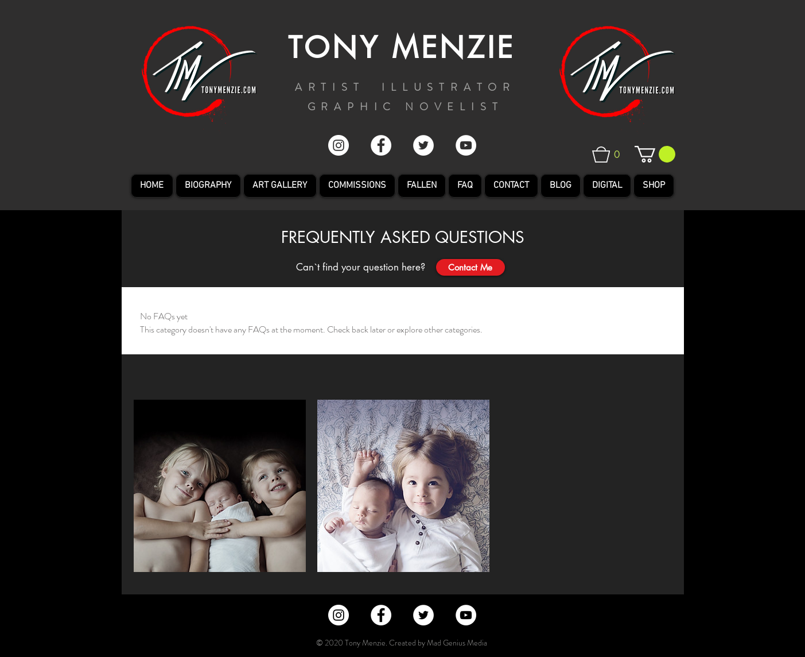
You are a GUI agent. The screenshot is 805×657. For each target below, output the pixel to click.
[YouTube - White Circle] (466, 145)
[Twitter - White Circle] (423, 145)
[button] (614, 154)
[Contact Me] (470, 267)
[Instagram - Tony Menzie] (338, 145)
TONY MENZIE (401, 48)
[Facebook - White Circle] (381, 145)
